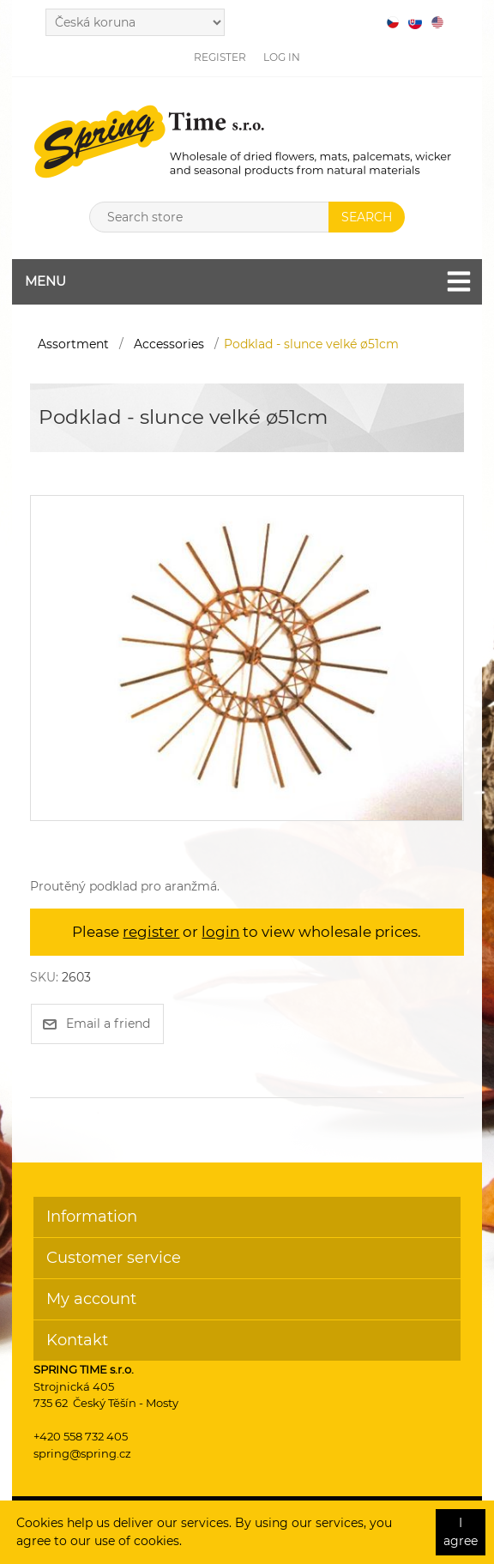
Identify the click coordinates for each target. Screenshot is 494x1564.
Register (220, 57)
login (220, 931)
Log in (281, 57)
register (151, 931)
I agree (460, 1532)
